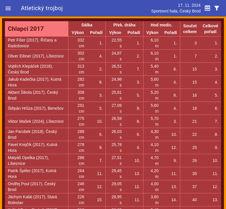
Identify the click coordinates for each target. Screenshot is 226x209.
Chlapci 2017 (26, 28)
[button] (8, 8)
